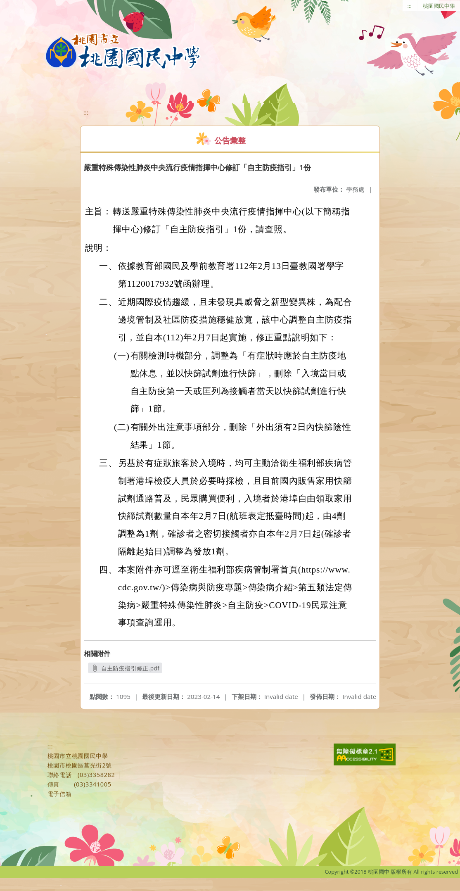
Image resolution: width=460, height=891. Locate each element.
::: (410, 6)
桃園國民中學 (439, 6)
